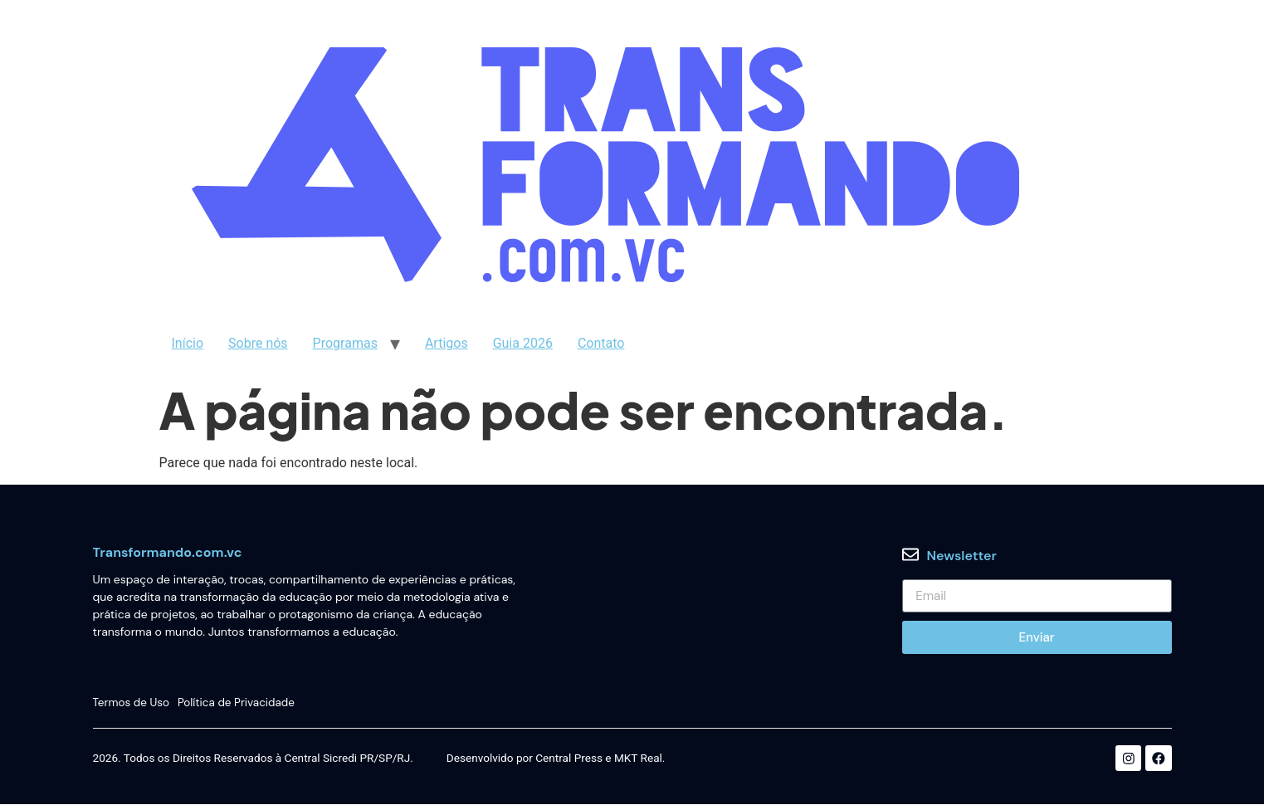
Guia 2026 (523, 343)
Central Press (569, 759)
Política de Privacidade (237, 702)
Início (188, 343)
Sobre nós (258, 343)
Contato (601, 343)
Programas (345, 343)
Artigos (446, 343)
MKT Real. (639, 759)
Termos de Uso (131, 702)
